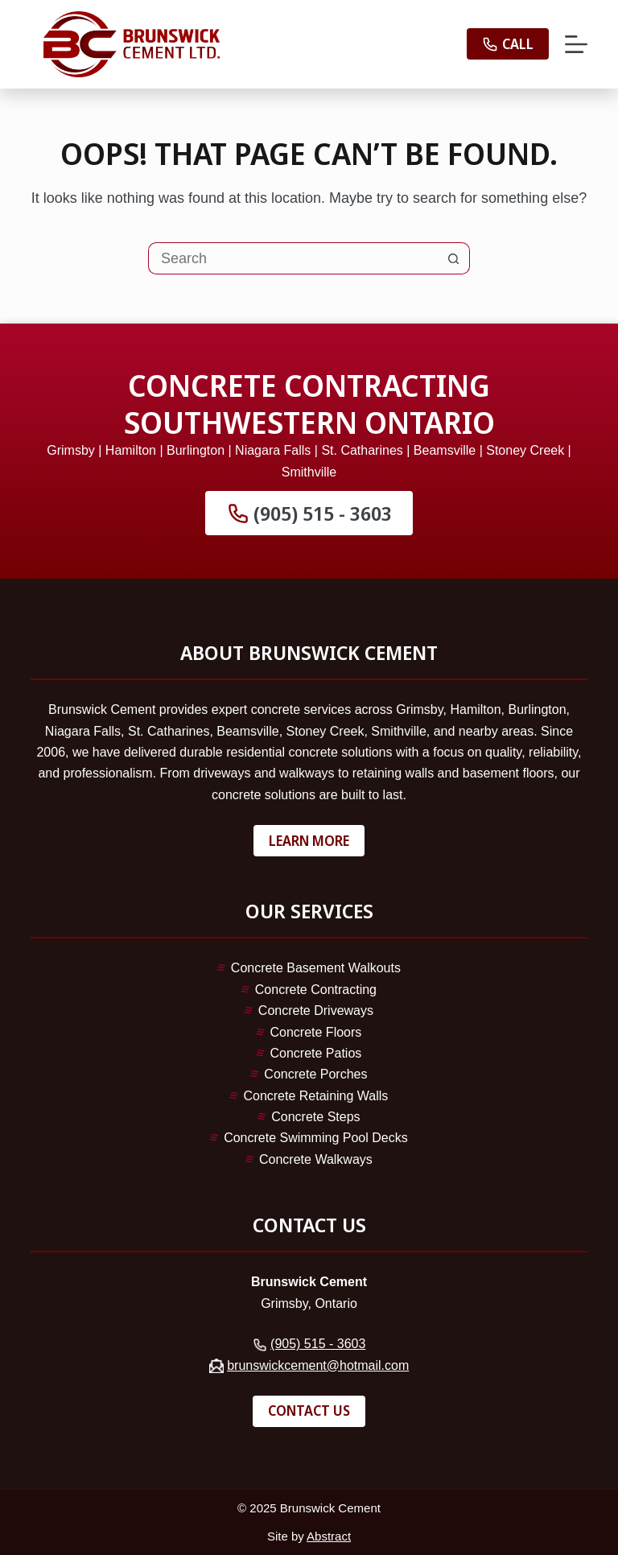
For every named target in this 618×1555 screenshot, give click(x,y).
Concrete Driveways (315, 1010)
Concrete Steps (315, 1117)
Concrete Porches (315, 1074)
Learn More (309, 840)
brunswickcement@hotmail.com (318, 1365)
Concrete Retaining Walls (315, 1096)
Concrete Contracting (316, 989)
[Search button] (454, 258)
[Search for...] (293, 258)
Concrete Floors (315, 1032)
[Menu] (576, 44)
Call (508, 44)
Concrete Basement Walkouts (316, 968)
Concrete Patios (315, 1053)
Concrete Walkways (316, 1159)
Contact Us (309, 1410)
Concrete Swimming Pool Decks (316, 1138)
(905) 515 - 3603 (309, 513)
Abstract (329, 1536)
